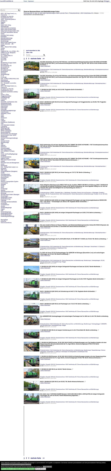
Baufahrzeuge (4, 41)
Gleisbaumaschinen (6, 105)
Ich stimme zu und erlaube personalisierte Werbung (17, 469)
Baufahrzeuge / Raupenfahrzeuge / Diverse (94, 350)
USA (2, 210)
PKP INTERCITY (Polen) (7, 151)
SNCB (2, 186)
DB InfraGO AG (5, 67)
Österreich (3, 147)
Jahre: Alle (29, 52)
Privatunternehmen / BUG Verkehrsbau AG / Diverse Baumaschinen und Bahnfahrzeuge (61, 69)
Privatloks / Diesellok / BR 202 (47, 97)
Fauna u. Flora (5, 94)
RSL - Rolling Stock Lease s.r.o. (9, 167)
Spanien (3, 190)
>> (44, 58)
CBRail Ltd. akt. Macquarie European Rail (8, 53)
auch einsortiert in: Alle (33, 50)
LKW (2, 123)
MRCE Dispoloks (5, 129)
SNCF (2, 187)
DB (1, 61)
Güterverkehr (4, 106)
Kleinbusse (4, 118)
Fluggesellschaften (6, 96)
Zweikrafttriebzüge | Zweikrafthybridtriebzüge (7, 215)
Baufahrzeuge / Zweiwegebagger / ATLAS (94, 260)
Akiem (2, 23)
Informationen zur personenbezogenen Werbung (16, 464)
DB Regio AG (4, 68)
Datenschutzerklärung (6, 222)
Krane (2, 119)
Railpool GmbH (5, 158)
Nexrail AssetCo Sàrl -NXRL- (9, 135)
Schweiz (3, 180)
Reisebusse (4, 165)
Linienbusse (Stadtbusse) (8, 122)
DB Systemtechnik (6, 70)
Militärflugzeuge (5, 128)
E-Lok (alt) (3, 77)
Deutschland (4, 71)
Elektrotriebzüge (5, 81)
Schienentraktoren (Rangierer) (9, 171)
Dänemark (3, 60)
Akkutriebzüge (5, 26)
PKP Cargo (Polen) (6, 149)
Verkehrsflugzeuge (6, 212)
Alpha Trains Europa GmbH (8, 29)
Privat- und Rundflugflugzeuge (9, 154)
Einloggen (106, 1)
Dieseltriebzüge (5, 74)
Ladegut (3, 120)
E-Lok (2, 76)
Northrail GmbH (5, 141)
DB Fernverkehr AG (6, 65)
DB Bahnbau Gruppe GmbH (8, 63)
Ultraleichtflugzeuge (6, 207)
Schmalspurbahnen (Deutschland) (6, 176)
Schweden (4, 178)
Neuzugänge (4, 219)
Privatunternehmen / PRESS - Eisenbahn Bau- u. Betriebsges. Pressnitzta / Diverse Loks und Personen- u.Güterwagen (69, 192)
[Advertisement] (66, 34)
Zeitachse (3, 221)
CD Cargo (3, 58)
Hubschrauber (4, 112)
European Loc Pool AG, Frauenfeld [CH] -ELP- (7, 17)
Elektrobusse (4, 80)
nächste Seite (36, 58)
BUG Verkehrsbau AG (87, 13)
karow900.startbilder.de (6, 1)
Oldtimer (3, 145)
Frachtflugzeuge (5, 97)
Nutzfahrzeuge (5, 142)
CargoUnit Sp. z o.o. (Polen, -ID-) (10, 51)
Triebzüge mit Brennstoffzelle (9, 202)
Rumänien (3, 168)
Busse (2, 49)
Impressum (31, 1)
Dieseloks (3, 73)
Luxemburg (4, 126)
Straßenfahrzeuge (6, 199)
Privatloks (3, 155)
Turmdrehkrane (5, 204)
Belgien (3, 45)
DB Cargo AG (4, 64)
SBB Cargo (4, 170)
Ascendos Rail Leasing (7, 35)
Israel (2, 115)
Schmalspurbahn (5, 174)
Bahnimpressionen (6, 39)
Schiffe (2, 173)
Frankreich (4, 99)
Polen (2, 152)
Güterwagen (4, 107)
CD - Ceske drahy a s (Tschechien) (7, 56)
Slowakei (3, 184)
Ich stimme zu (40, 469)
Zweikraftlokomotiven (6, 213)
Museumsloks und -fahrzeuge (9, 133)
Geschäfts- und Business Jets (9, 102)
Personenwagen (5, 148)
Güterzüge (4, 109)
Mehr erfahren (47, 466)
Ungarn (3, 209)
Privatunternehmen (74, 13)
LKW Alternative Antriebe (7, 125)
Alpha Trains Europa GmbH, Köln (10, 31)
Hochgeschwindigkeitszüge (8, 110)
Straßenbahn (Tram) (6, 197)
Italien (2, 116)
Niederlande (4, 136)
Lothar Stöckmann (45, 66)
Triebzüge (3, 200)
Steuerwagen (4, 196)
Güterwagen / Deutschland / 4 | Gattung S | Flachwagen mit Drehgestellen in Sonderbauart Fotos (64, 351)
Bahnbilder (4, 36)
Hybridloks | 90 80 (6, 113)
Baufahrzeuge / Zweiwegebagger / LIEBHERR (95, 324)
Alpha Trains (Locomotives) (8, 28)
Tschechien (4, 203)
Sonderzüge (4, 189)
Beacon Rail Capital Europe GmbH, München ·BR (8, 43)
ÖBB (2, 144)
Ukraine (3, 206)
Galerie (3, 100)
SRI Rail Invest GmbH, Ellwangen (10, 194)
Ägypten (3, 22)
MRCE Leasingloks (6, 131)
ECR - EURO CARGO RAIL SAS (10, 78)
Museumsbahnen (5, 132)
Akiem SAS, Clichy (6, 25)
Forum (25, 1)
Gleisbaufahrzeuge (6, 103)
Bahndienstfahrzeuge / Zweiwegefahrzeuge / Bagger (53, 261)
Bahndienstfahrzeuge (6, 38)
